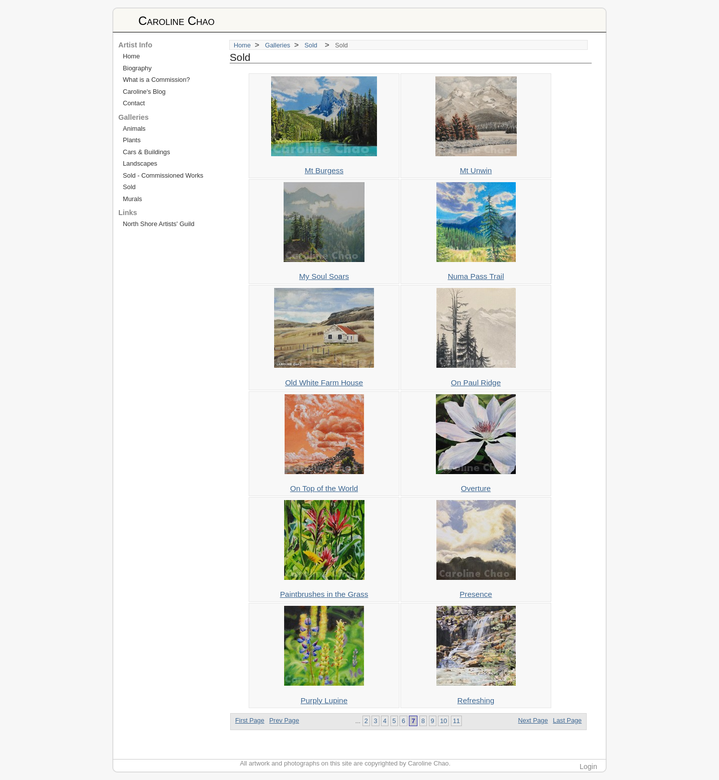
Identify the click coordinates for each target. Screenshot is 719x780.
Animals (134, 128)
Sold (313, 45)
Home (242, 45)
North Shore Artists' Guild (158, 224)
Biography (137, 68)
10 (443, 721)
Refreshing (475, 700)
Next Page (533, 720)
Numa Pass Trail (476, 276)
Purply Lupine (324, 700)
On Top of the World (324, 488)
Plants (132, 140)
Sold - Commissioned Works (163, 175)
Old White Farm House (324, 382)
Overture (476, 488)
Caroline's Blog (144, 91)
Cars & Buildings (146, 152)
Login (588, 767)
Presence (476, 594)
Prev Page (284, 720)
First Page (249, 720)
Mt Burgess (324, 170)
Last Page (567, 720)
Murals (132, 199)
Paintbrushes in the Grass (324, 594)
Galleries (278, 45)
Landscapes (140, 163)
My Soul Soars (324, 276)
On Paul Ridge (476, 382)
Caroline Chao (176, 20)
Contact (134, 103)
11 (456, 721)
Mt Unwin (476, 170)
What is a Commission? (156, 79)
